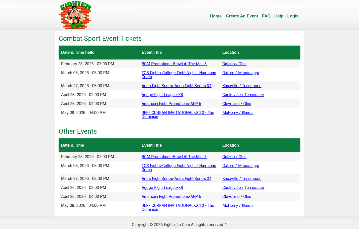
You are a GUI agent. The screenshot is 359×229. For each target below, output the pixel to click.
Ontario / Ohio (234, 63)
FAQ (266, 16)
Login (293, 16)
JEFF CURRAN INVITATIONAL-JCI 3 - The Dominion (178, 114)
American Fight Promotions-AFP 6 (171, 103)
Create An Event (242, 16)
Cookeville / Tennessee (243, 94)
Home (216, 16)
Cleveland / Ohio (236, 103)
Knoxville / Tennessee (242, 85)
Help (278, 16)
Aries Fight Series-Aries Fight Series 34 (176, 85)
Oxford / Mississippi (240, 72)
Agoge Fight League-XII (162, 94)
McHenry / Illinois (238, 112)
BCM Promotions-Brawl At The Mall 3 (174, 63)
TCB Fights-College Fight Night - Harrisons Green (179, 74)
